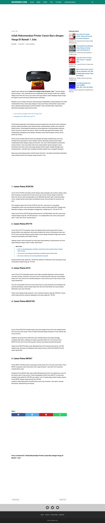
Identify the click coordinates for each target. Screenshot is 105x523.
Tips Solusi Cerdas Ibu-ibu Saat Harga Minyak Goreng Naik (32, 255)
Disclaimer (61, 514)
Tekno (45, 2)
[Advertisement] (52, 17)
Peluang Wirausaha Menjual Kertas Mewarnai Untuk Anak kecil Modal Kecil (84, 48)
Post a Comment (30, 44)
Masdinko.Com (19, 2)
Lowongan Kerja (70, 2)
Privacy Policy (54, 514)
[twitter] (32, 414)
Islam (32, 2)
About (42, 514)
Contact (47, 514)
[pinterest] (46, 414)
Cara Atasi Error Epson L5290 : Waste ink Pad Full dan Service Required (84, 36)
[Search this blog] (93, 2)
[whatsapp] (60, 414)
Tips (51, 2)
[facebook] (18, 414)
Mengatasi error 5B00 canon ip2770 (24, 116)
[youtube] (57, 508)
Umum (38, 2)
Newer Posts (15, 499)
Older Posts (63, 499)
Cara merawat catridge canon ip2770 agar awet (28, 113)
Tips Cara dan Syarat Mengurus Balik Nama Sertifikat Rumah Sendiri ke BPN (37, 253)
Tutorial (59, 2)
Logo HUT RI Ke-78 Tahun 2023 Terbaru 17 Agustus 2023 (84, 60)
